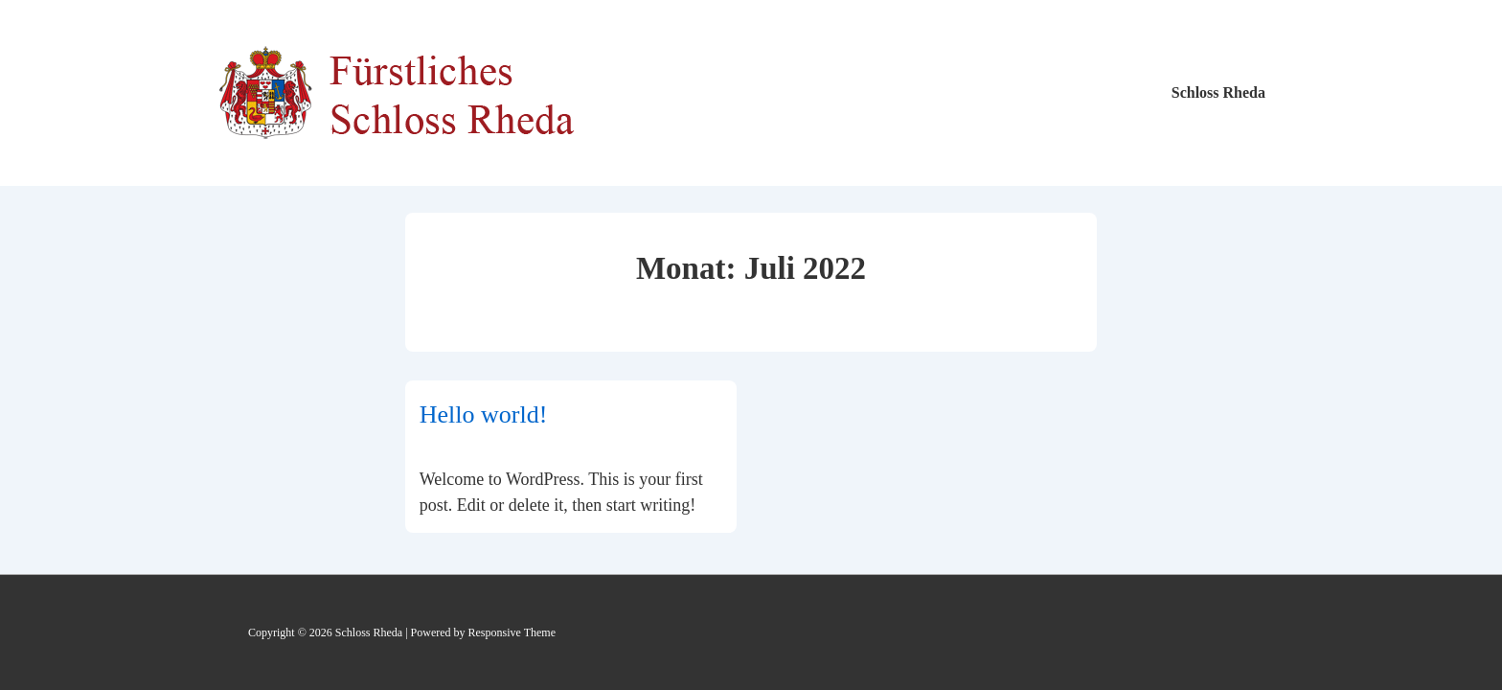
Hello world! (484, 414)
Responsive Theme (512, 632)
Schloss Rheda (1218, 92)
